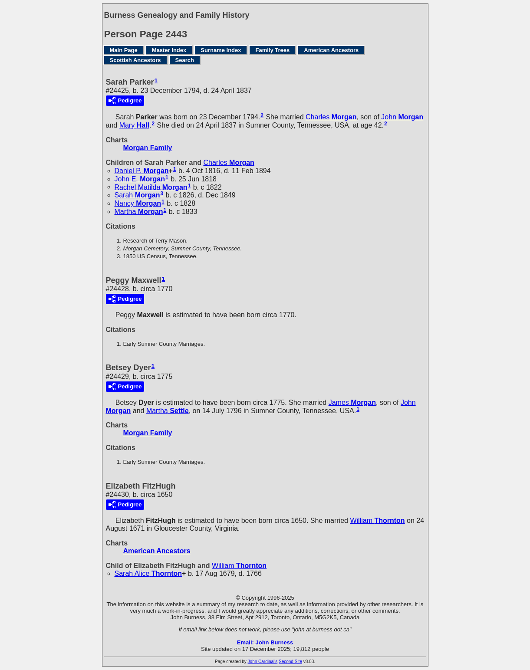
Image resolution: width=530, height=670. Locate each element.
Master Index (169, 50)
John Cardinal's (263, 661)
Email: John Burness (265, 642)
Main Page (124, 50)
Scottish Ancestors (135, 60)
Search (184, 60)
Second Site (290, 661)
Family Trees (272, 50)
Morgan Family (147, 147)
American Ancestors (331, 50)
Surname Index (221, 50)
